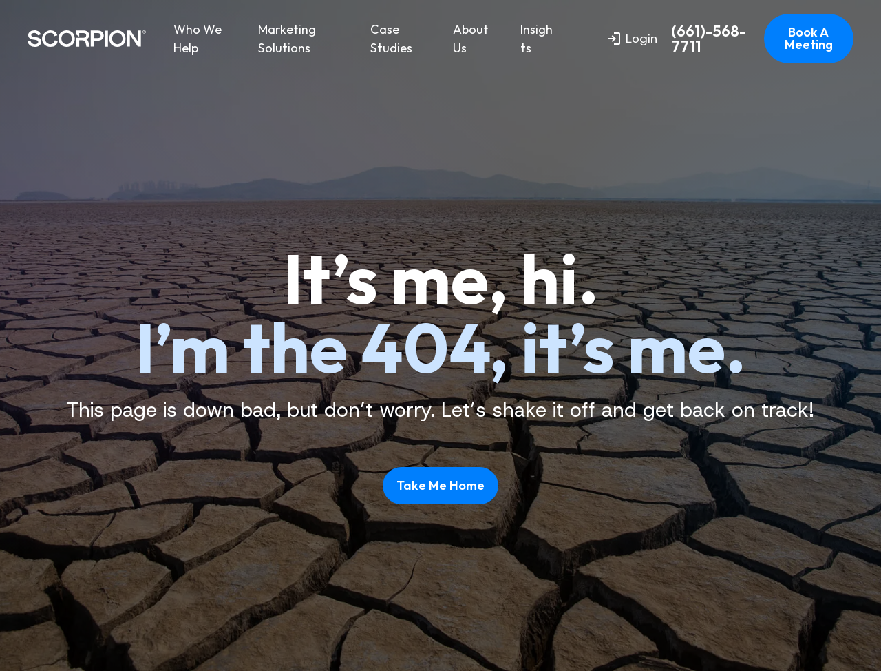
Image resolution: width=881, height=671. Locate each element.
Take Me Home (440, 485)
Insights (536, 38)
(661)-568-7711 (708, 38)
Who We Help (197, 38)
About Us (471, 38)
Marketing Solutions (287, 38)
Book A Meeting (809, 38)
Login (632, 38)
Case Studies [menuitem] (391, 38)
